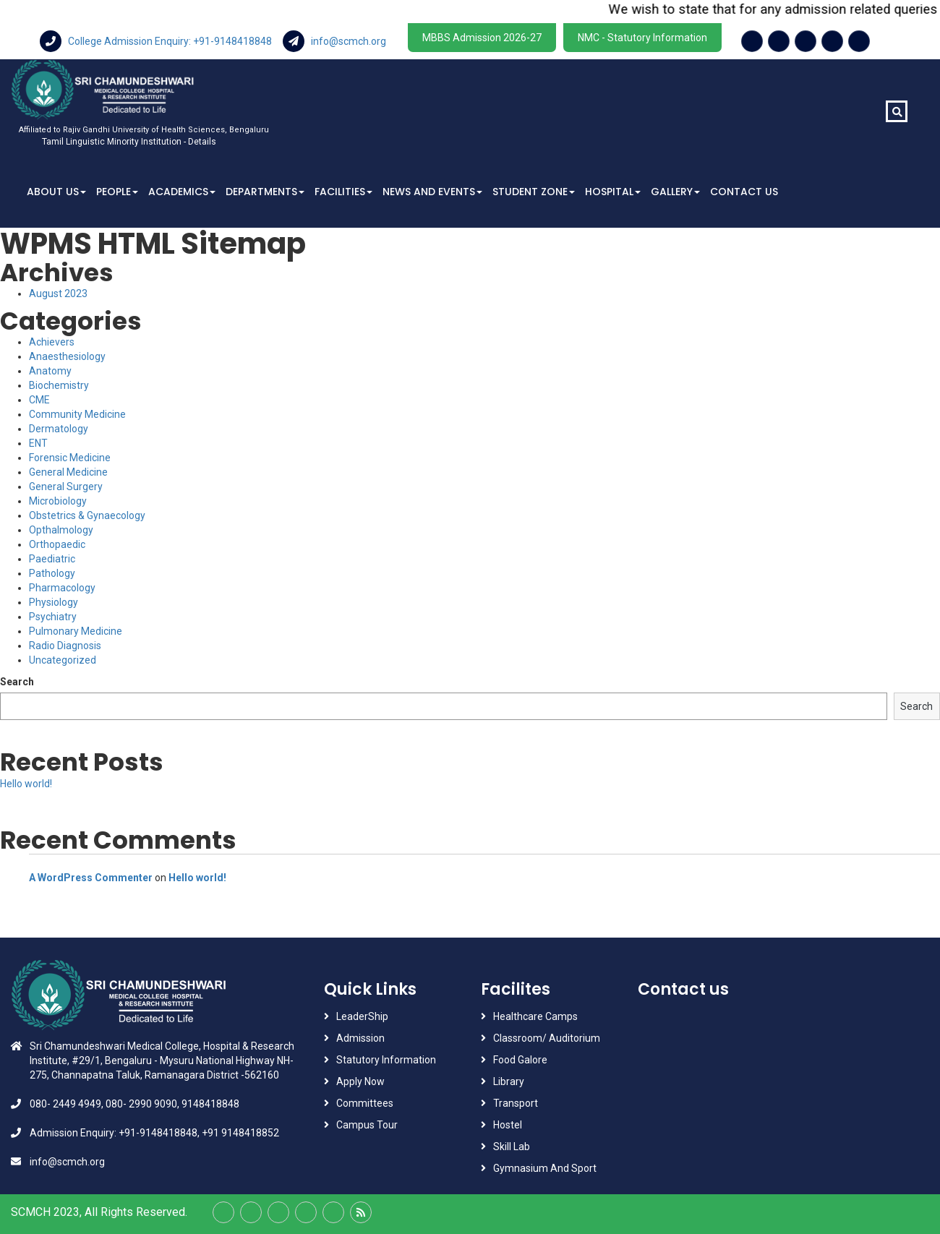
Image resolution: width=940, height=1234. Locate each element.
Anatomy (50, 371)
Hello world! (26, 783)
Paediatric (52, 559)
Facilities (343, 191)
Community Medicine (77, 414)
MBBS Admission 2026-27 (482, 37)
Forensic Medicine (70, 457)
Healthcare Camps (535, 1016)
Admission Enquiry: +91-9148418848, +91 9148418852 (154, 1133)
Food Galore (520, 1060)
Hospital (613, 191)
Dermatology (58, 428)
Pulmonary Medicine (75, 631)
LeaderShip (362, 1016)
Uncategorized (62, 660)
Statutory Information (386, 1060)
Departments (265, 191)
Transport (516, 1103)
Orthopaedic (57, 544)
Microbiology (58, 501)
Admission (360, 1038)
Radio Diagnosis (65, 645)
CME (39, 400)
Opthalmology (61, 530)
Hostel (507, 1125)
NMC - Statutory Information (642, 37)
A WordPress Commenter (91, 877)
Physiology (53, 602)
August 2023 (58, 293)
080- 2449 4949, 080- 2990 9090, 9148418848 (134, 1104)
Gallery (675, 191)
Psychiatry (53, 616)
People (117, 191)
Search (17, 681)
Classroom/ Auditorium (546, 1038)
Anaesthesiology (67, 356)
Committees (364, 1103)
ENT (38, 443)
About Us (56, 191)
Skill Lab (511, 1146)
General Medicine (68, 472)
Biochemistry (59, 385)
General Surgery (66, 486)
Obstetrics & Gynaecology (87, 515)
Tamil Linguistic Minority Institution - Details (129, 142)
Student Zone (533, 191)
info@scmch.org (334, 41)
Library (508, 1081)
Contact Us (744, 191)
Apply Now (360, 1081)
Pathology (52, 573)
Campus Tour (367, 1125)
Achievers (51, 342)
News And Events (432, 191)
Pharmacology (62, 588)
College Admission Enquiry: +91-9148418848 (157, 41)
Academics (181, 191)
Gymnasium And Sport (545, 1168)
